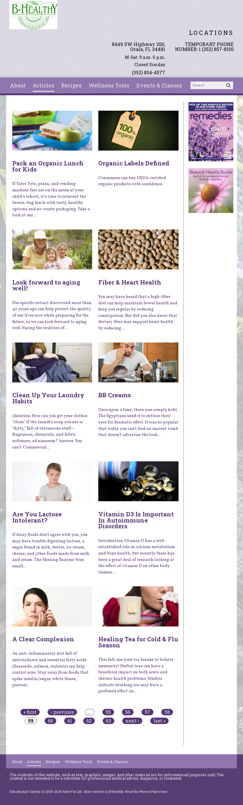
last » (159, 721)
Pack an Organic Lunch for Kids (48, 166)
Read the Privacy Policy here (146, 792)
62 (89, 721)
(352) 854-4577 (148, 72)
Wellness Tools (109, 85)
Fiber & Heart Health (129, 282)
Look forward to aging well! (46, 285)
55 (108, 712)
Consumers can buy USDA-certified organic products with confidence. (132, 181)
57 (147, 712)
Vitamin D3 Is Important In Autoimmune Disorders (136, 520)
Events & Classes (159, 85)
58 (167, 712)
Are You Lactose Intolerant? (37, 517)
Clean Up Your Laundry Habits (48, 398)
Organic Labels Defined (133, 163)
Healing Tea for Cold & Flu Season (138, 642)
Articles (43, 85)
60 (50, 721)
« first (30, 712)
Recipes (71, 85)
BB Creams (114, 395)
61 (69, 721)
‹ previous (62, 712)
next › (132, 721)
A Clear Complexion (43, 639)
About (18, 85)
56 (127, 712)
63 (108, 721)
